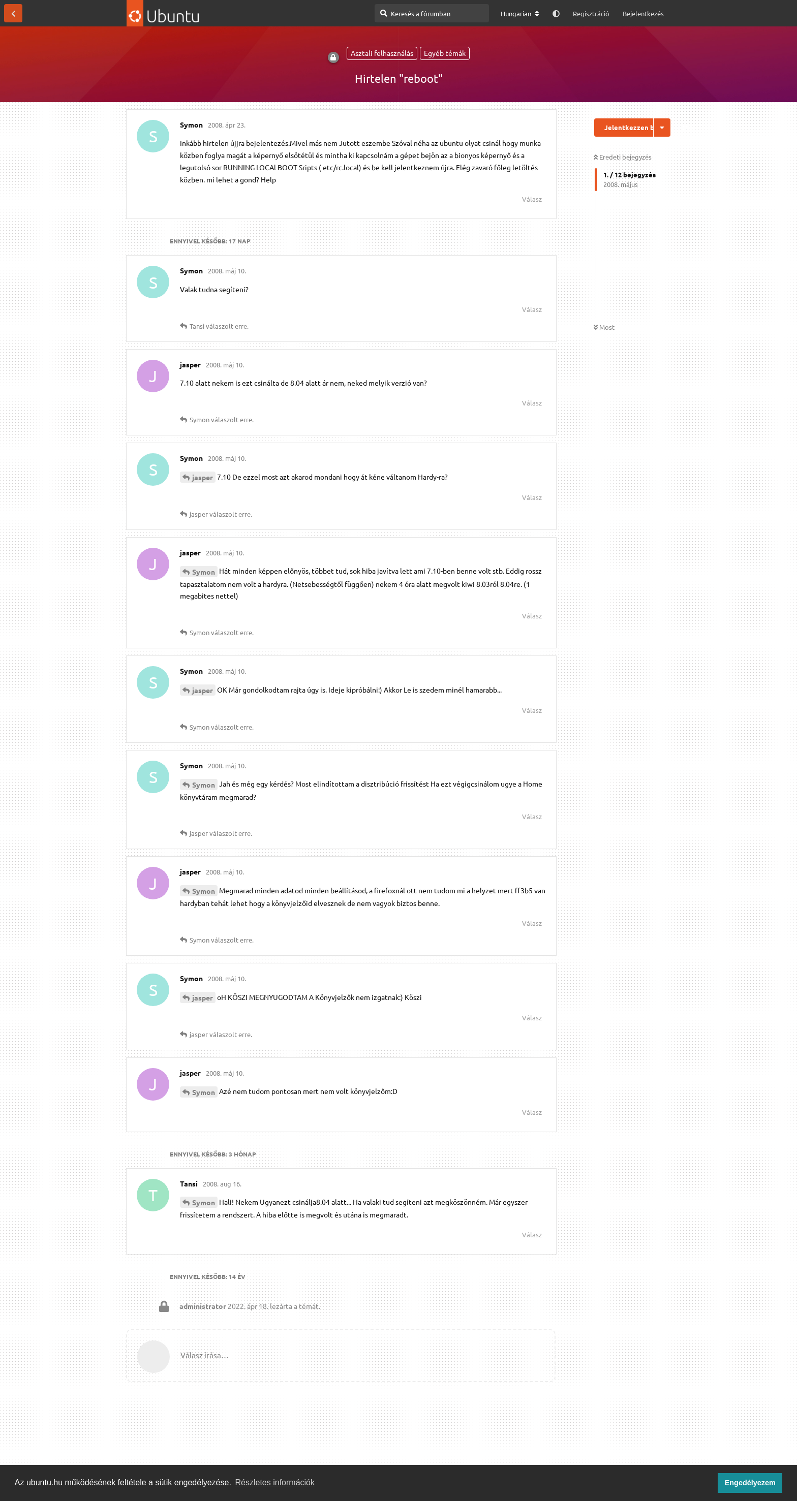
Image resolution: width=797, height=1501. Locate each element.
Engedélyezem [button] (750, 1483)
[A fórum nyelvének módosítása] (520, 14)
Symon (203, 571)
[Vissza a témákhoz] (13, 13)
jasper (202, 477)
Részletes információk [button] (275, 1482)
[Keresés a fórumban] (432, 13)
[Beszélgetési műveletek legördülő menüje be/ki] (662, 127)
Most (604, 327)
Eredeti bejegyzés (623, 156)
